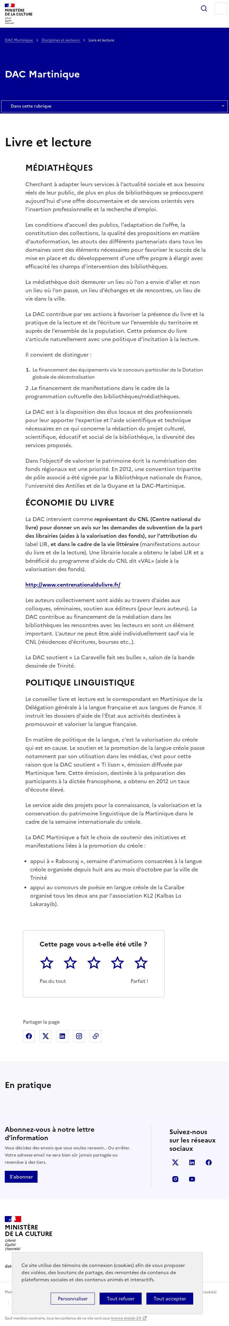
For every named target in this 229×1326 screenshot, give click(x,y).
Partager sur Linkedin (62, 1036)
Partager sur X (46, 1036)
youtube (192, 1179)
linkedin (192, 1162)
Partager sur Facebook (29, 1036)
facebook (209, 1162)
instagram (175, 1179)
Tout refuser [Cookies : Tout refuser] (120, 1298)
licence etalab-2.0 (126, 1318)
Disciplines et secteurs (61, 40)
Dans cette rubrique (114, 106)
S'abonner (21, 1176)
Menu (221, 8)
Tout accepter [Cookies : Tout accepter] (170, 1298)
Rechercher (204, 8)
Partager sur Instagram (79, 1036)
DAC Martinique (19, 40)
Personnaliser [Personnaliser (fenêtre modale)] (73, 1298)
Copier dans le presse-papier (96, 1036)
